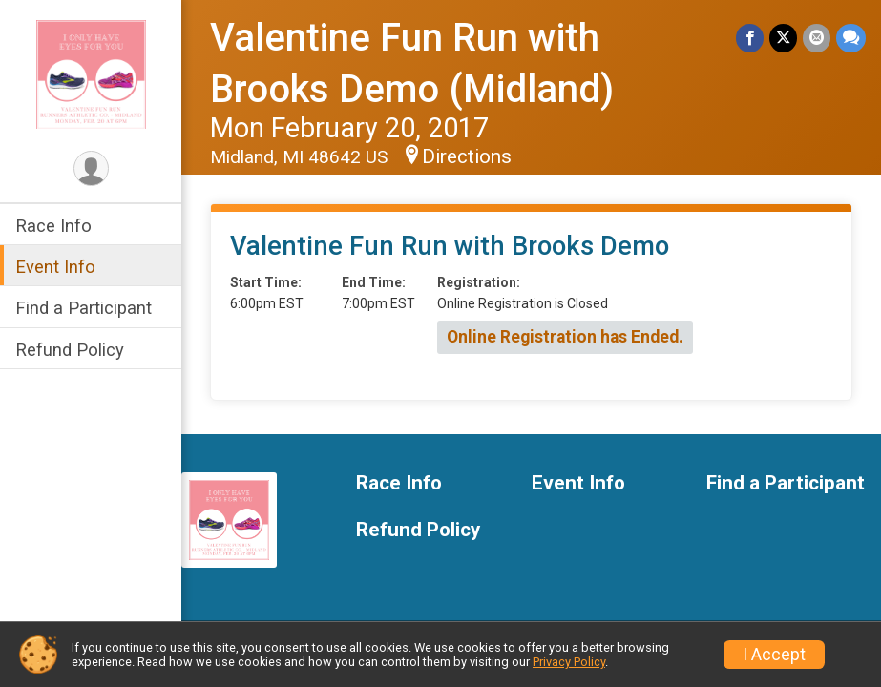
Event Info (55, 267)
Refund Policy (69, 350)
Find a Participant (83, 308)
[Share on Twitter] (783, 38)
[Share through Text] (851, 38)
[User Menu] (91, 168)
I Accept (774, 654)
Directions (467, 156)
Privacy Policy (569, 662)
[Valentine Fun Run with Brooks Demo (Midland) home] (91, 73)
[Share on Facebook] (750, 38)
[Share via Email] (816, 38)
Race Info (53, 226)
